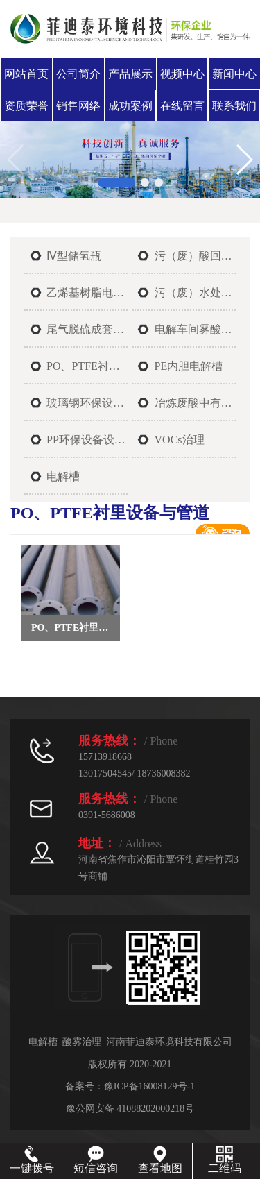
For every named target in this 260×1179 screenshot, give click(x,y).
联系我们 (234, 106)
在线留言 (182, 106)
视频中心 (182, 74)
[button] (116, 182)
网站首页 (26, 74)
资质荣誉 (26, 106)
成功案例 (130, 106)
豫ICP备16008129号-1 (149, 1086)
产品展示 (130, 74)
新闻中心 (234, 74)
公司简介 (78, 74)
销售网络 (78, 106)
